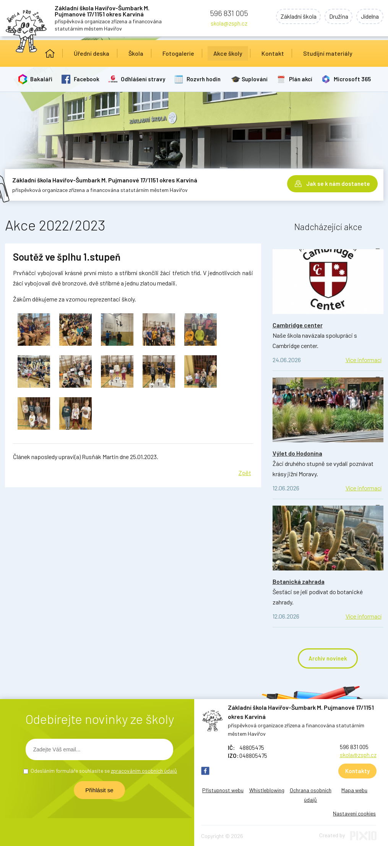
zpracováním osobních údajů (144, 770)
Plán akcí (301, 79)
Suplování (255, 79)
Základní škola (296, 16)
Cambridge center (298, 325)
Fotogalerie (178, 53)
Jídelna (369, 16)
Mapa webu (354, 790)
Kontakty (357, 770)
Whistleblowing (266, 790)
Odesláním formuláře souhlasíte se (104, 770)
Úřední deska (91, 53)
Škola (135, 53)
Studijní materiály (327, 53)
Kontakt (272, 53)
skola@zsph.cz (229, 23)
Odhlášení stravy (143, 79)
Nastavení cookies (354, 813)
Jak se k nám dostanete (338, 183)
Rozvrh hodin (204, 79)
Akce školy (227, 53)
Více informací (364, 359)
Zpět (245, 472)
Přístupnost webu (223, 790)
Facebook (87, 79)
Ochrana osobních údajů (310, 795)
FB (205, 771)
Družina (337, 16)
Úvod (49, 53)
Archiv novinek (327, 658)
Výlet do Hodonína (297, 453)
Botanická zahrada (299, 581)
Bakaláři (42, 79)
